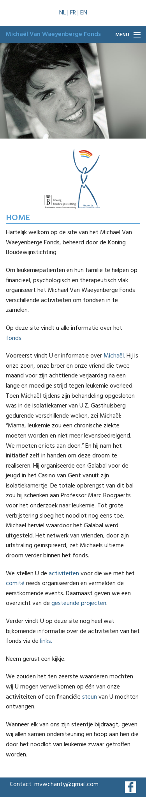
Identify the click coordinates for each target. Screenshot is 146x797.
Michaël (114, 356)
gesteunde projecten (78, 603)
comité (15, 583)
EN (83, 13)
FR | (75, 13)
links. (46, 641)
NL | (64, 13)
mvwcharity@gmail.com (66, 784)
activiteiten (64, 574)
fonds (13, 338)
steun (89, 697)
